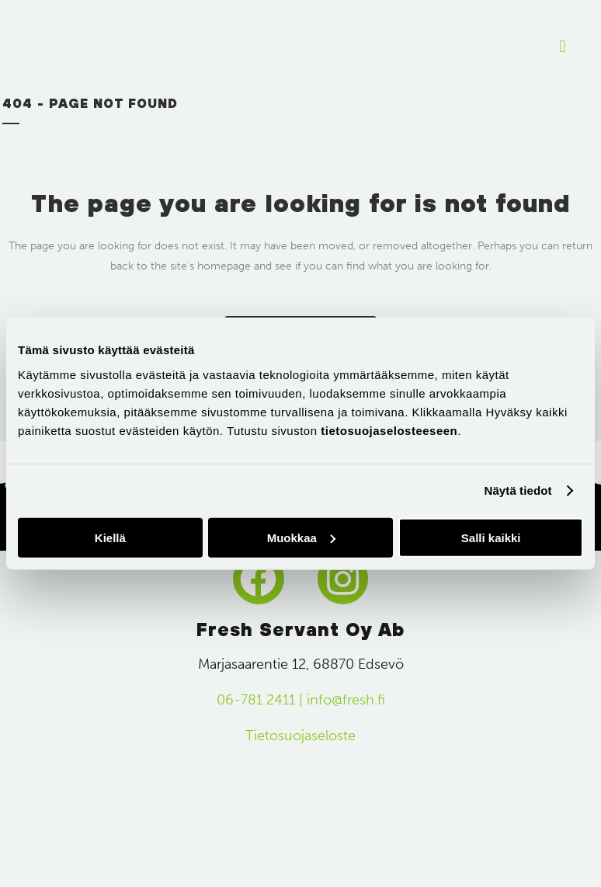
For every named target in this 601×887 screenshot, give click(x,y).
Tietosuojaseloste (300, 735)
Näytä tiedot (518, 490)
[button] (562, 47)
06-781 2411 (256, 699)
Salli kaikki (491, 537)
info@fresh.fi (346, 699)
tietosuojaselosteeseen (389, 430)
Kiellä (110, 537)
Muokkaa (301, 537)
